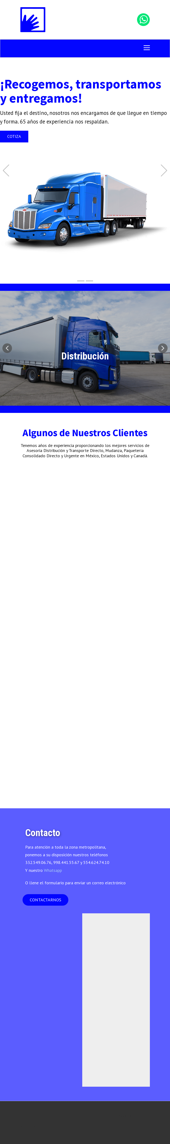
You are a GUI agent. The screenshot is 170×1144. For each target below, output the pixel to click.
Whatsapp (53, 870)
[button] (6, 170)
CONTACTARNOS (45, 900)
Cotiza (14, 136)
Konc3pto (28, 1126)
